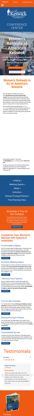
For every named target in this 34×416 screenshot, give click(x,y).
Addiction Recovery (28, 2)
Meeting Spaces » (17, 184)
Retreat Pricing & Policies (12, 317)
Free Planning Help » (17, 200)
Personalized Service (10, 332)
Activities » (17, 192)
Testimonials (17, 351)
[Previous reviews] (2, 375)
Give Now (15, 2)
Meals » (17, 188)
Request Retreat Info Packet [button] (16, 67)
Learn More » (5, 258)
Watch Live (5, 2)
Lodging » (17, 180)
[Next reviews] (31, 375)
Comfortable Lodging (10, 245)
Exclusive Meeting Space (12, 262)
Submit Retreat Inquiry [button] (17, 72)
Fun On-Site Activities (11, 301)
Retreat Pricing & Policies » (17, 196)
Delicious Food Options (11, 278)
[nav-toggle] (2, 5)
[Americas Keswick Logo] (17, 13)
